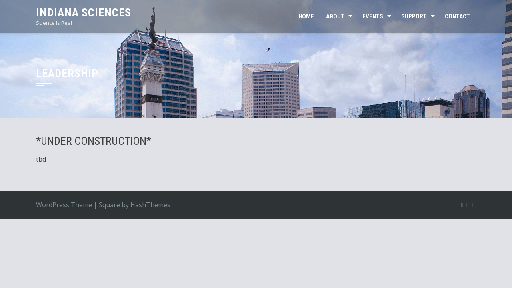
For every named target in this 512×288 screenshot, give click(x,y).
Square (109, 204)
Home (306, 16)
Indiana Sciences (83, 12)
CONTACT (457, 16)
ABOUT (335, 16)
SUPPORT (414, 16)
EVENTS (372, 16)
